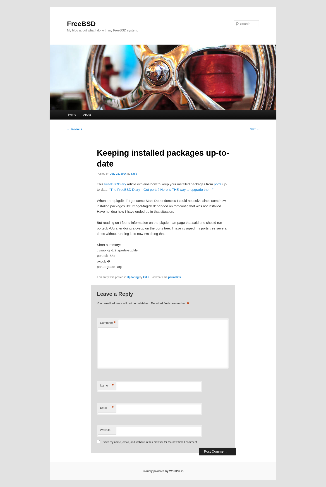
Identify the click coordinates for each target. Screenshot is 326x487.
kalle (134, 173)
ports (217, 184)
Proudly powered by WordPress (162, 471)
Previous (74, 129)
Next (254, 129)
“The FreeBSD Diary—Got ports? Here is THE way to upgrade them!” (161, 189)
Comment (108, 323)
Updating (133, 277)
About (87, 114)
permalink (174, 277)
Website (105, 430)
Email (107, 408)
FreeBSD (81, 23)
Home (72, 114)
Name (107, 385)
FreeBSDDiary (115, 184)
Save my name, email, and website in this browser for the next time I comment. (150, 442)
